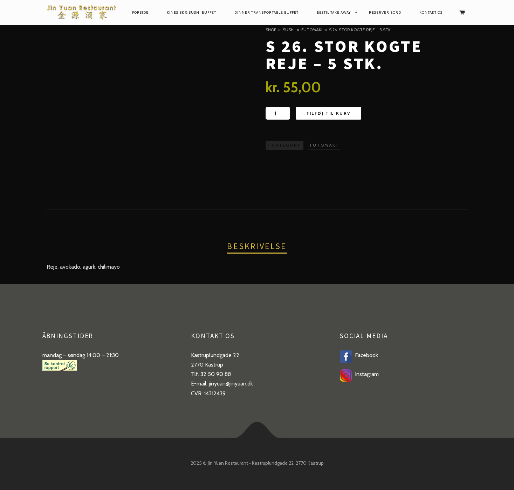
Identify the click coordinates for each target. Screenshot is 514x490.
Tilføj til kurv (328, 113)
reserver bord (385, 12)
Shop (271, 29)
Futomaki (311, 29)
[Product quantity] (278, 113)
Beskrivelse (257, 246)
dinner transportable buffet (266, 12)
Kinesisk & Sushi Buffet (191, 12)
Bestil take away (334, 12)
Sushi (289, 29)
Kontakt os (431, 12)
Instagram (365, 374)
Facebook (365, 355)
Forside (140, 12)
